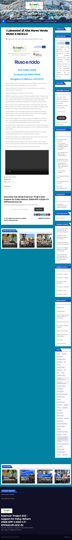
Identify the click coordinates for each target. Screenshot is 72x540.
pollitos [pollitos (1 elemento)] (59, 429)
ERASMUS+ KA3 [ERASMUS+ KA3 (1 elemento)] (61, 396)
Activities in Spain (62, 294)
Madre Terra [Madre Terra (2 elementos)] (60, 413)
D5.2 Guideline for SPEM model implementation (63, 154)
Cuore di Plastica (61, 343)
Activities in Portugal (62, 277)
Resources (10, 21)
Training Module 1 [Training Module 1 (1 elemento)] (61, 452)
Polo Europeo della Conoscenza (12, 537)
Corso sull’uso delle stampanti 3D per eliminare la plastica (62, 230)
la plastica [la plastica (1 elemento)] (65, 407)
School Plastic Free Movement (25, 472)
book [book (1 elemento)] (58, 372)
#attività (30, 39)
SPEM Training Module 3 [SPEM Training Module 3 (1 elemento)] (63, 444)
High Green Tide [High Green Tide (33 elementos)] (61, 402)
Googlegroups (67, 537)
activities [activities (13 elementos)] (64, 353)
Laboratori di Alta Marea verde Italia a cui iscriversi (62, 237)
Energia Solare (61, 311)
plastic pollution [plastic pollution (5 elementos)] (61, 426)
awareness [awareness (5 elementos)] (59, 370)
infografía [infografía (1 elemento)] (66, 404)
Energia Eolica (60, 307)
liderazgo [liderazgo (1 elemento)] (59, 410)
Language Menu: (50, 21)
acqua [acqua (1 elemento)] (58, 353)
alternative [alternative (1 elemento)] (59, 362)
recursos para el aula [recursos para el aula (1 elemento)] (62, 431)
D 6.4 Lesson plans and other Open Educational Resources (44, 475)
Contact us (37, 21)
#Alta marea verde (23, 39)
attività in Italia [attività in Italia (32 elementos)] (60, 367)
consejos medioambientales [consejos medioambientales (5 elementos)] (61, 382)
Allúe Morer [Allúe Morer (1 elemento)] (60, 356)
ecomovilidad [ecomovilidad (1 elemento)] (60, 391)
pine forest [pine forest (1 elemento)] (59, 418)
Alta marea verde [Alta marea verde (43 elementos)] (61, 359)
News (5, 476)
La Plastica (60, 340)
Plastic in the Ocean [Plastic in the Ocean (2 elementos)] (62, 423)
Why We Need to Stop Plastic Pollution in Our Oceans (63, 316)
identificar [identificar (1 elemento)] (59, 404)
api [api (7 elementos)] (65, 362)
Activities (27, 470)
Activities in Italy (61, 290)
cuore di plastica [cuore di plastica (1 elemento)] (61, 386)
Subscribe (61, 118)
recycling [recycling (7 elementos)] (59, 434)
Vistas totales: (5, 494)
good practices (61, 218)
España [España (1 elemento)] (59, 399)
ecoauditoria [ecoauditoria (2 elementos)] (60, 388)
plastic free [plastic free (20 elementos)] (60, 421)
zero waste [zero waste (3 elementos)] (65, 454)
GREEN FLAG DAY (44, 218)
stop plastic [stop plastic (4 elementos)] (60, 446)
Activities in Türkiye (62, 274)
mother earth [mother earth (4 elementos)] (60, 415)
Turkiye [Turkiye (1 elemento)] (58, 454)
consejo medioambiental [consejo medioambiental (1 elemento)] (61, 378)
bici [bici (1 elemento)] (65, 370)
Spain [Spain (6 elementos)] (64, 434)
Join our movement (24, 21)
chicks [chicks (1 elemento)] (62, 372)
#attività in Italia (38, 39)
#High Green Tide (12, 39)
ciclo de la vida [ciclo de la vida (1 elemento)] (61, 375)
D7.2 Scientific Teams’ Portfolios (62, 479)
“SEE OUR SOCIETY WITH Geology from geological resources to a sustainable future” (62, 257)
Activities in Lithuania (63, 286)
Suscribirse (39, 209)
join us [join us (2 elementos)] (59, 407)
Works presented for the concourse (9, 243)
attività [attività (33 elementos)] (58, 364)
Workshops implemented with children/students (62, 206)
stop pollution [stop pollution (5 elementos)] (60, 449)
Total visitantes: (5, 498)
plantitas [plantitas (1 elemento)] (66, 418)
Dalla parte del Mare (62, 331)
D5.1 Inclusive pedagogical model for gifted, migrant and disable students (63, 146)
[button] (69, 21)
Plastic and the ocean (63, 322)
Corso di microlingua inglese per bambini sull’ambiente (62, 249)
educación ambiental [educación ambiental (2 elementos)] (62, 394)
